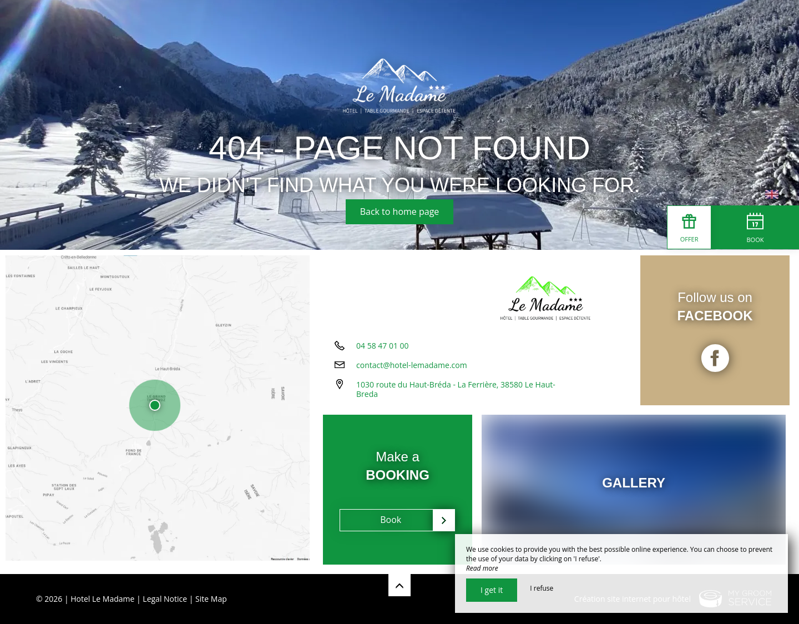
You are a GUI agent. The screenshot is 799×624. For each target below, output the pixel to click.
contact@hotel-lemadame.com (411, 369)
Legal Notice (165, 598)
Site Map (211, 598)
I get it (492, 590)
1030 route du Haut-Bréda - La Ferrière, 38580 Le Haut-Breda (455, 393)
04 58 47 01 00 (382, 349)
